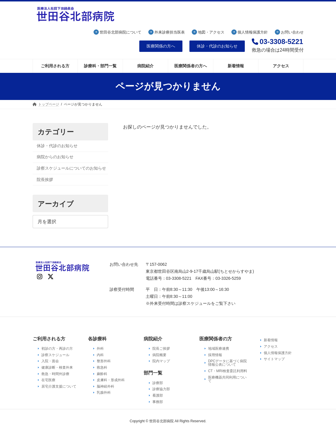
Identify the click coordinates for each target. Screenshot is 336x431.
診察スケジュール (55, 355)
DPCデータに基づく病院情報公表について (227, 363)
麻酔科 (102, 374)
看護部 (157, 395)
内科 (100, 355)
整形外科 (104, 361)
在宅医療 (48, 380)
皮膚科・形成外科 (111, 380)
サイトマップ (274, 359)
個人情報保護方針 (278, 353)
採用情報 (215, 355)
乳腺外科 (104, 392)
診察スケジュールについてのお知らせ (71, 168)
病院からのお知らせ (55, 156)
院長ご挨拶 (161, 348)
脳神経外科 (105, 386)
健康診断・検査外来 (57, 367)
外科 (100, 348)
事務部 (157, 402)
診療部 (157, 383)
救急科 (102, 367)
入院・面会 (50, 361)
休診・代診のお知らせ (57, 145)
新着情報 (271, 340)
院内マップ (161, 361)
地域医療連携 (218, 348)
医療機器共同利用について (227, 379)
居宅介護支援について (58, 386)
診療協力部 (161, 389)
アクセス (271, 346)
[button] (160, 46)
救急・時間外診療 (55, 374)
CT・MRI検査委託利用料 (227, 371)
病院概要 (159, 355)
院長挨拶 (45, 179)
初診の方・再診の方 (57, 348)
